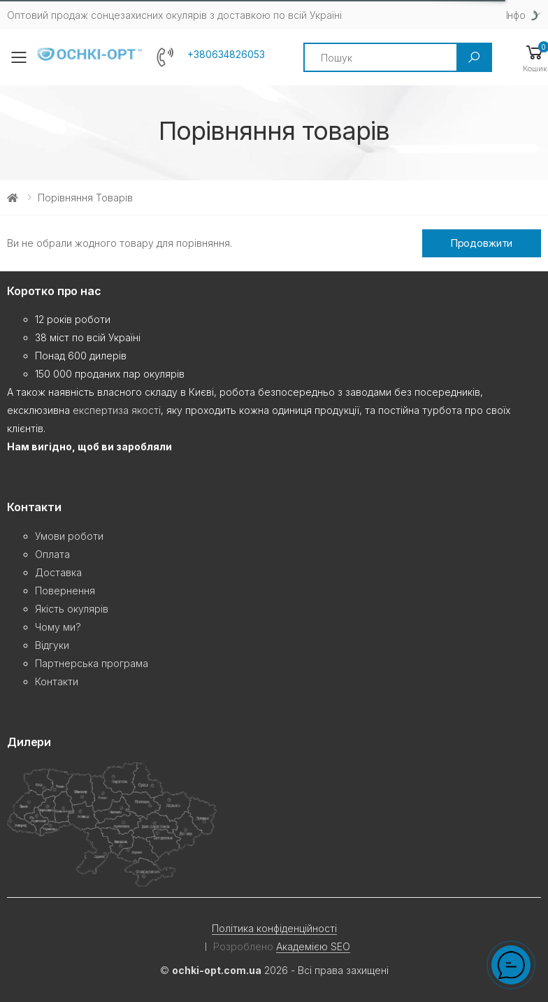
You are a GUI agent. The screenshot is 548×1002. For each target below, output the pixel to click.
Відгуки (52, 645)
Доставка (58, 572)
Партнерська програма (91, 663)
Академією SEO (313, 946)
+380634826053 (226, 54)
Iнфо (516, 15)
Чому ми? (58, 627)
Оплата (52, 554)
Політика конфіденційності (274, 928)
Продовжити (482, 243)
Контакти (56, 681)
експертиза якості (117, 410)
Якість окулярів (71, 609)
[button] (535, 58)
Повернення (65, 590)
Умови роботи (69, 536)
